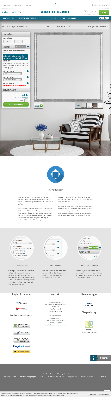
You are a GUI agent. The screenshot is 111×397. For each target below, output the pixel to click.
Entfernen (20, 47)
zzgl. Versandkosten (24, 97)
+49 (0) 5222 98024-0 (16, 12)
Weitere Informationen (103, 394)
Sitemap (103, 376)
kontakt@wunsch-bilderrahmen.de (55, 325)
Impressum (72, 376)
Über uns (27, 5)
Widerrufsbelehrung (89, 376)
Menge (22, 100)
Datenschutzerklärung (56, 376)
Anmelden (103, 5)
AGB (41, 376)
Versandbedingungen (27, 376)
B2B (94, 5)
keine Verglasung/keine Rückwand (14, 85)
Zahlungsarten (10, 376)
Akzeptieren (93, 394)
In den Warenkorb (16, 104)
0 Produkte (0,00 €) (90, 12)
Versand (7, 5)
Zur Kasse (104, 13)
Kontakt (17, 5)
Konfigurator (8, 18)
